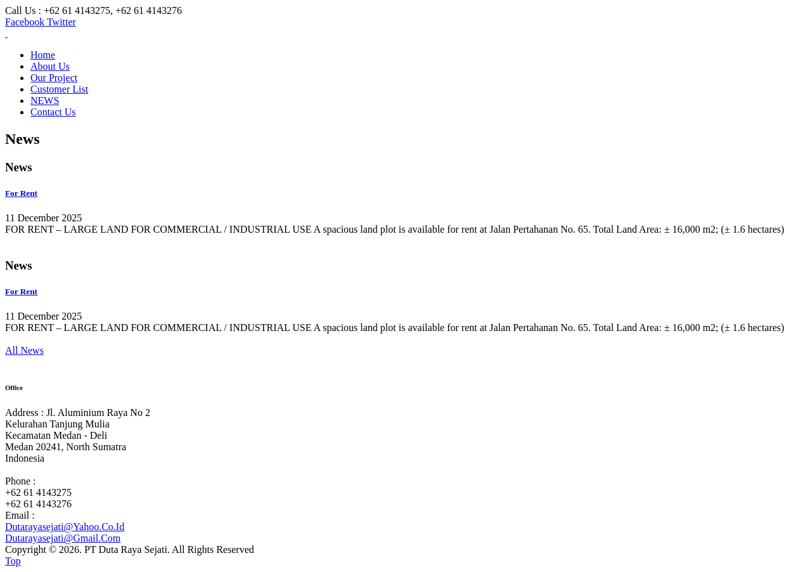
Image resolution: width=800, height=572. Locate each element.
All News (24, 350)
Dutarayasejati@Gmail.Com (62, 538)
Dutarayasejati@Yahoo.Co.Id (64, 526)
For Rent (21, 193)
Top (13, 561)
